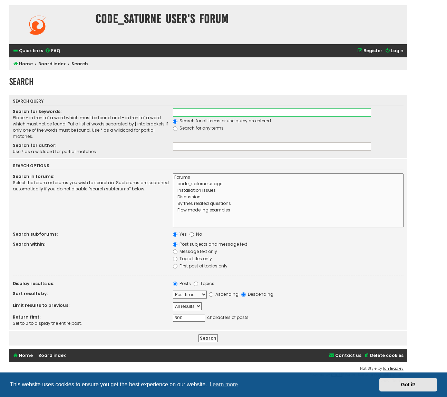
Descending (257, 294)
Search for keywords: (37, 111)
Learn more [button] (224, 384)
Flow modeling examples (288, 210)
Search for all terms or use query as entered (222, 121)
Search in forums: (33, 176)
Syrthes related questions (288, 203)
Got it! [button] (408, 384)
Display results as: (33, 283)
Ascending (224, 294)
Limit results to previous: (41, 305)
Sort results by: (30, 293)
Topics (204, 283)
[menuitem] (52, 51)
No (196, 234)
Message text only (195, 251)
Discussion (288, 197)
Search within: (29, 244)
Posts (182, 283)
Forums (288, 177)
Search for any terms (198, 128)
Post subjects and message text (210, 244)
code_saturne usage (288, 184)
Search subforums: (35, 234)
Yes (180, 234)
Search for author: (34, 145)
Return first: (26, 317)
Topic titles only (192, 259)
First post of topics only (200, 266)
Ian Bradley (393, 368)
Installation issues (288, 190)
